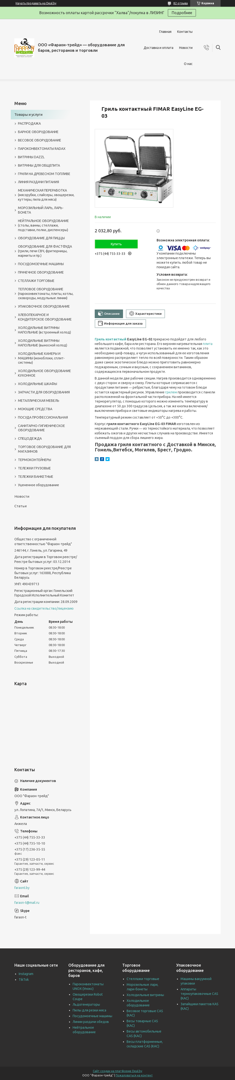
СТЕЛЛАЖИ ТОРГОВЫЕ (36, 281)
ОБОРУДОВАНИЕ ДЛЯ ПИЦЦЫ (41, 238)
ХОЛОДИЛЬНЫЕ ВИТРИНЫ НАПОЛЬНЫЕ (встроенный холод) (44, 330)
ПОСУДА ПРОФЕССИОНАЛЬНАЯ (43, 417)
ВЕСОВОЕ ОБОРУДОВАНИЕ (39, 140)
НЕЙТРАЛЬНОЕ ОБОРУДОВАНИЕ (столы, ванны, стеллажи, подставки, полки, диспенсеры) (43, 225)
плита (207, 344)
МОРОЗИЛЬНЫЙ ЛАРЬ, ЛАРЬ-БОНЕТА (41, 210)
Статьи (20, 506)
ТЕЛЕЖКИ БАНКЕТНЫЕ (35, 477)
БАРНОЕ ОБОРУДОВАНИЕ (38, 132)
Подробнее (182, 13)
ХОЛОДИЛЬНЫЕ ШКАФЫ (37, 384)
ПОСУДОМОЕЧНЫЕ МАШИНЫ (41, 264)
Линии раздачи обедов (91, 1022)
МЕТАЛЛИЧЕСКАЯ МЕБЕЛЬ (38, 401)
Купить (116, 244)
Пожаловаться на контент (134, 1075)
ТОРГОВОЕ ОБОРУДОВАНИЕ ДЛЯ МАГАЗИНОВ (44, 449)
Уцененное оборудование (38, 485)
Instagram (26, 974)
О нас (188, 64)
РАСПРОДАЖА (29, 123)
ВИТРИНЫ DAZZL (31, 157)
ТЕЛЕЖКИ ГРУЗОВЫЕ (34, 468)
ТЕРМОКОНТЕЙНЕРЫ (34, 460)
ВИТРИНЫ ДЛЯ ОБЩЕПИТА (39, 165)
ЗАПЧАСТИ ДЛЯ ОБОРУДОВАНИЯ (44, 392)
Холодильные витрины (145, 995)
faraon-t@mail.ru (26, 903)
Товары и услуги (28, 114)
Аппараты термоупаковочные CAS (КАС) (199, 993)
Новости (186, 48)
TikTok (24, 979)
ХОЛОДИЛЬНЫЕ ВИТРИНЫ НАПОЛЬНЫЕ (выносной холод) (42, 343)
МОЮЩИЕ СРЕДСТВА (35, 409)
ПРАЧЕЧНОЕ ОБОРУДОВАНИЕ (41, 272)
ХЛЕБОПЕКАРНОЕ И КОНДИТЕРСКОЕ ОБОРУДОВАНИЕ (45, 317)
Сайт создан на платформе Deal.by (117, 1071)
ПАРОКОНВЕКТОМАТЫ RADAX (41, 149)
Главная (165, 32)
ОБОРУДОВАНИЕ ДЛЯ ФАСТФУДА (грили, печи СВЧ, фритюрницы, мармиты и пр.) (45, 251)
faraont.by (21, 888)
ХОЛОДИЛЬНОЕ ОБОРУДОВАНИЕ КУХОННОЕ (44, 373)
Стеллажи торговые (143, 979)
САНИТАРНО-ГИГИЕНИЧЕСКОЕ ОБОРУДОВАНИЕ (41, 428)
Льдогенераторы (86, 1004)
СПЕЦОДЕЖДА (30, 438)
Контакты (185, 32)
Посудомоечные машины (92, 1016)
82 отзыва (180, 3)
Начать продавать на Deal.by (36, 3)
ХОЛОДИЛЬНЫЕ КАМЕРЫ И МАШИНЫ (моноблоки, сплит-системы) (41, 358)
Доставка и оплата (158, 48)
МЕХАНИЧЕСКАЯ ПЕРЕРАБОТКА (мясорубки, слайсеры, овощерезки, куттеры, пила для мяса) (46, 194)
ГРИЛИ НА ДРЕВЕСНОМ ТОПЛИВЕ (44, 174)
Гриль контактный (110, 339)
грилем (171, 392)
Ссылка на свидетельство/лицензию (44, 608)
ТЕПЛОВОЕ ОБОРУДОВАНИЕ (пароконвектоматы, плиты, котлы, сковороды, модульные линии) (45, 293)
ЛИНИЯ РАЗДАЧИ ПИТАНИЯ (38, 182)
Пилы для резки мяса (89, 1010)
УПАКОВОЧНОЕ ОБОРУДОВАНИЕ (44, 306)
